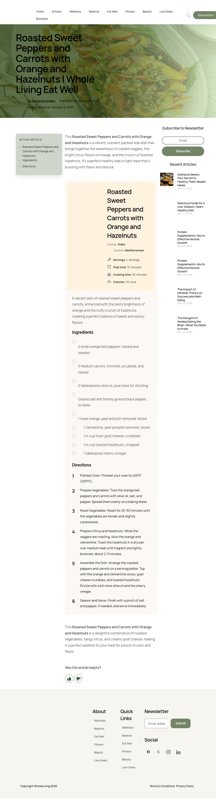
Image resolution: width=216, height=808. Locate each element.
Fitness (130, 11)
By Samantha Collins (41, 101)
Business (42, 18)
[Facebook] (148, 752)
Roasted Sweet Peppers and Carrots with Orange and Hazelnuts (40, 151)
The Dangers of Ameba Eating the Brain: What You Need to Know (191, 323)
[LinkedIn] (178, 752)
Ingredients (29, 160)
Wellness (75, 11)
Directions (29, 166)
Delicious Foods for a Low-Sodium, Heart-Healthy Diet (191, 206)
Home (40, 11)
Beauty (147, 11)
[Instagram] (168, 752)
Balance (94, 11)
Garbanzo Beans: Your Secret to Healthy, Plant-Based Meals (191, 180)
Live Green (166, 11)
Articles (56, 11)
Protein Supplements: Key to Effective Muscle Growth (191, 237)
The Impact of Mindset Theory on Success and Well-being (189, 295)
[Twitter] (158, 752)
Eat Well (112, 11)
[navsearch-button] (188, 15)
